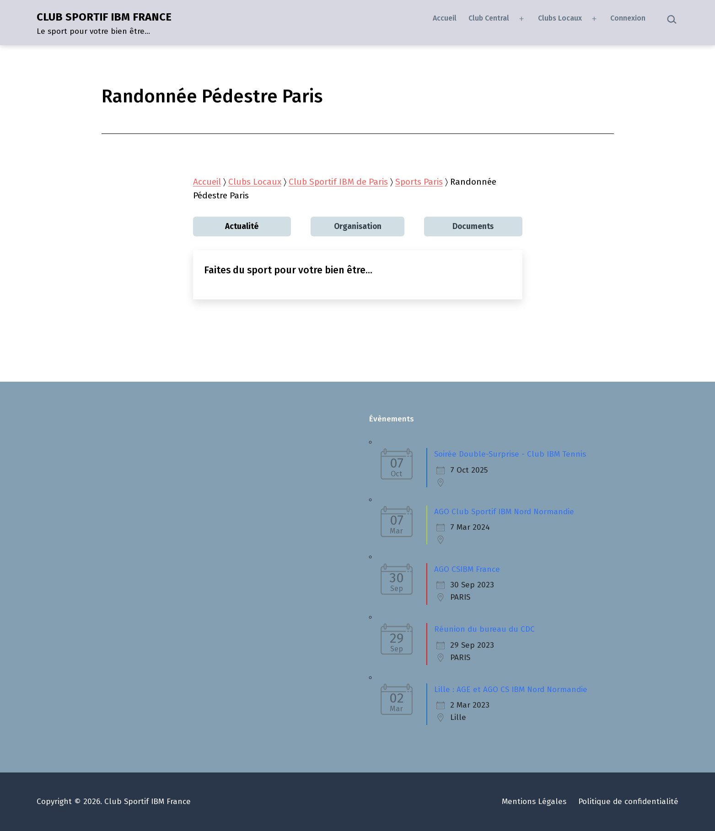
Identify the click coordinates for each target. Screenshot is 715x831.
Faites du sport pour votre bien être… (288, 270)
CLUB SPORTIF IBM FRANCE (104, 17)
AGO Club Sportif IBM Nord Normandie (504, 512)
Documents (473, 226)
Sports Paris (419, 181)
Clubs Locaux (560, 18)
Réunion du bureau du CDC (484, 629)
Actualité (241, 226)
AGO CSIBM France (467, 569)
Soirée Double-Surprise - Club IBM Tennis (510, 454)
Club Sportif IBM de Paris (338, 181)
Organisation (358, 226)
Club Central (488, 18)
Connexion (627, 18)
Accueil (445, 18)
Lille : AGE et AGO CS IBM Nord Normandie (510, 689)
